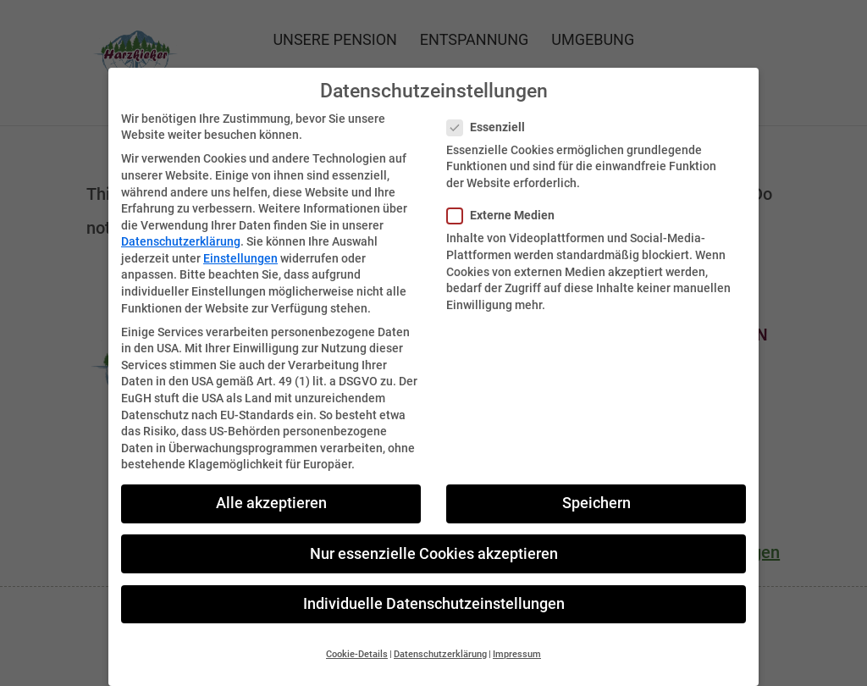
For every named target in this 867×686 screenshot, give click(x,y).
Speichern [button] (596, 491)
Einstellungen (240, 245)
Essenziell (492, 115)
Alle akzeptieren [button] (271, 491)
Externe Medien (507, 203)
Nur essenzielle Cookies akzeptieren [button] (434, 541)
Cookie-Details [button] (357, 641)
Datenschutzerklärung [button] (440, 641)
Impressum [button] (517, 641)
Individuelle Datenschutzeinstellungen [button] (434, 591)
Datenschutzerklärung (180, 229)
